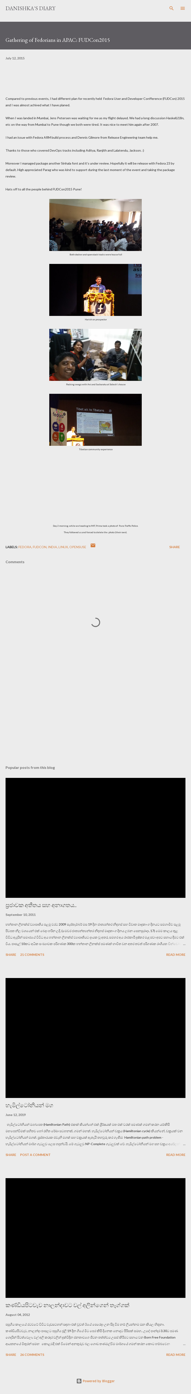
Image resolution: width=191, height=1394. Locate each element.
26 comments (32, 1355)
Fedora (24, 547)
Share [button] (174, 547)
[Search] (171, 8)
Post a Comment (35, 1155)
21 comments (32, 955)
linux (63, 547)
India (52, 547)
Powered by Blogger (95, 1381)
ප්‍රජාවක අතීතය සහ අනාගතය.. (41, 905)
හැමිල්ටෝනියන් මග (29, 1105)
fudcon (39, 547)
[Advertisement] (95, 718)
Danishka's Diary (30, 8)
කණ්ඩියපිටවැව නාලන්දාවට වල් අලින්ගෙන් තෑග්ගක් (67, 1305)
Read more (175, 955)
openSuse (77, 547)
